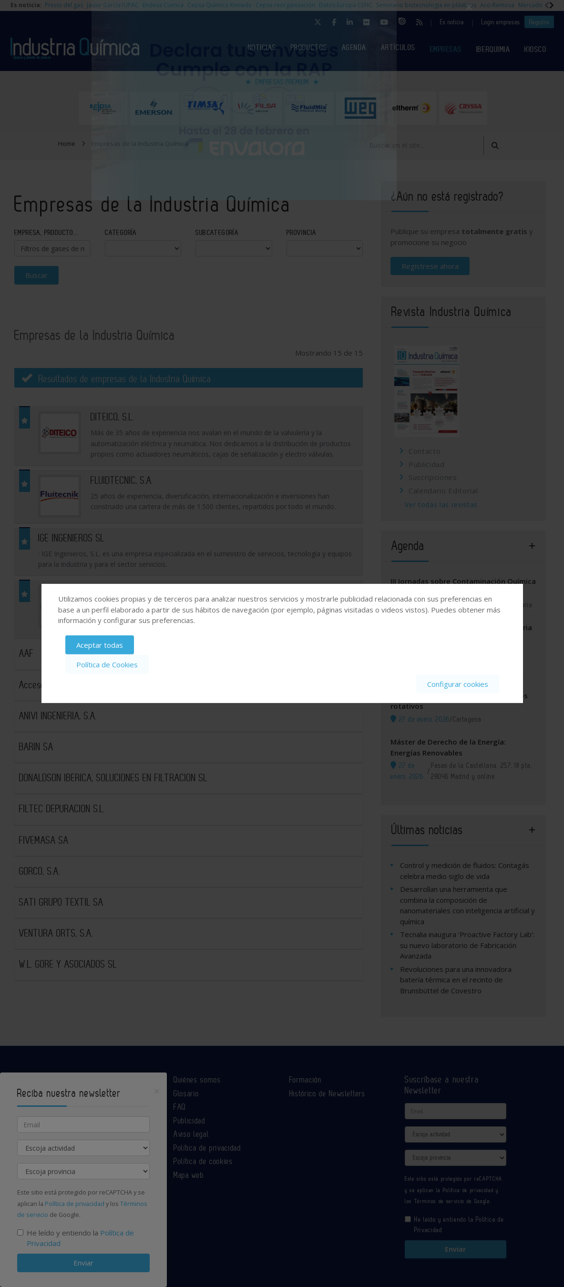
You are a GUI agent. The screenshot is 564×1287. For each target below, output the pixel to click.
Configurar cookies (457, 683)
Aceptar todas (99, 645)
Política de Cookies (107, 664)
